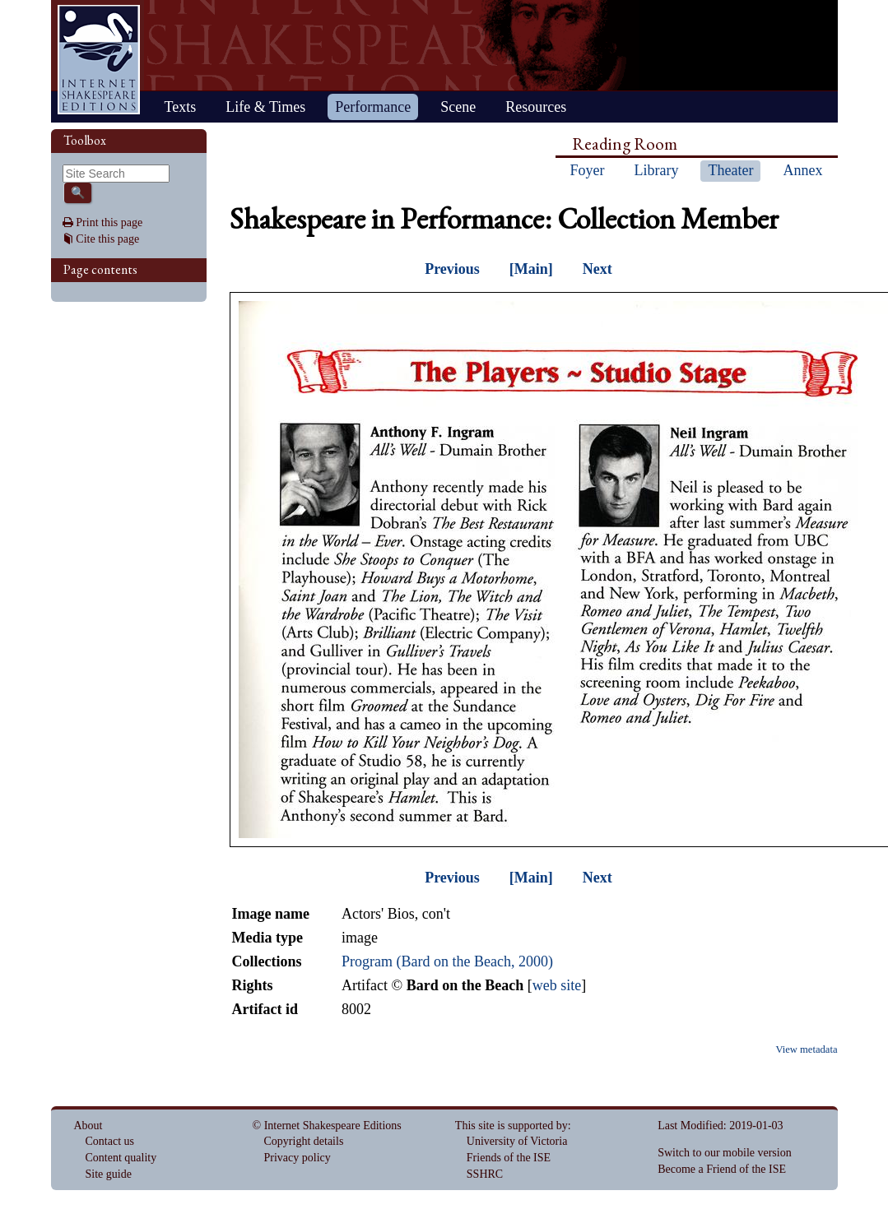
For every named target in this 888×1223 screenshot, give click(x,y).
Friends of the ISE (509, 1157)
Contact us (110, 1141)
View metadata (806, 1049)
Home (99, 59)
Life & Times (265, 107)
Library (657, 170)
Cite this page (107, 239)
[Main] (531, 269)
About (88, 1125)
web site (556, 985)
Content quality (121, 1157)
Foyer (587, 170)
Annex (802, 170)
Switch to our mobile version (725, 1153)
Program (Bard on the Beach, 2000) (447, 961)
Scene (458, 107)
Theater (730, 170)
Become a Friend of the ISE (722, 1169)
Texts (181, 107)
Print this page (109, 222)
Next (597, 269)
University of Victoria (517, 1141)
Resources (535, 107)
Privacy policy (297, 1157)
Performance (373, 107)
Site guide (109, 1174)
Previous (452, 269)
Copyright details (304, 1141)
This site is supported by (511, 1125)
